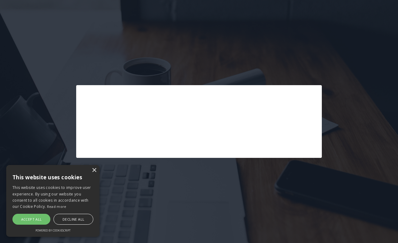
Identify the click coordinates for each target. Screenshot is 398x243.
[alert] (53, 201)
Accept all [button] (31, 219)
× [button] (94, 170)
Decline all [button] (73, 219)
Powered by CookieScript (53, 230)
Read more (57, 206)
